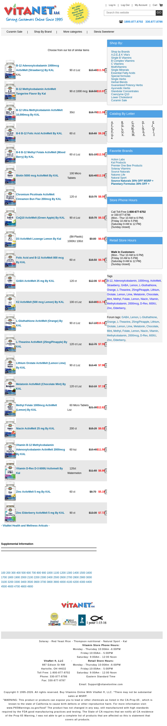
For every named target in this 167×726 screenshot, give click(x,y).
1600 (89, 572)
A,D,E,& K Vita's (120, 54)
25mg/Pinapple (140, 321)
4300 (82, 581)
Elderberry (119, 340)
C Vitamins (117, 63)
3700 (43, 581)
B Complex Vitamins (123, 60)
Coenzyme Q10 (120, 94)
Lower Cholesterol (121, 97)
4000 (63, 581)
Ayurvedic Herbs (120, 88)
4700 (17, 586)
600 (29, 572)
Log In (112, 5)
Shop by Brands (121, 51)
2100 (30, 577)
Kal (125, 641)
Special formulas (120, 76)
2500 (56, 577)
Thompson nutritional (87, 641)
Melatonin (139, 326)
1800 (10, 577)
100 (3, 572)
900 (44, 572)
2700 (69, 577)
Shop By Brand (43, 31)
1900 (17, 577)
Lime (129, 326)
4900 (30, 586)
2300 (43, 577)
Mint (109, 330)
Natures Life (118, 174)
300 (13, 572)
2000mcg (133, 335)
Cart (155, 5)
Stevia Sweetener (104, 31)
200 (8, 572)
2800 (76, 577)
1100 (56, 572)
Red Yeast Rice (61, 641)
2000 (24, 577)
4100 (69, 581)
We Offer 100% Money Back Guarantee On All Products (78, 13)
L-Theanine (123, 321)
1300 (69, 572)
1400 (76, 572)
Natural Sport (119, 177)
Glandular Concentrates (125, 91)
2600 (63, 577)
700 (34, 572)
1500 (82, 572)
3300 (17, 581)
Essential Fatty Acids (123, 73)
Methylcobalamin (117, 335)
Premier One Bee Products (126, 165)
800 (39, 572)
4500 (4, 586)
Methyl (117, 330)
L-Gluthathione (148, 317)
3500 (30, 581)
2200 (37, 577)
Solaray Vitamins (121, 168)
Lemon (134, 317)
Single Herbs (118, 79)
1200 (63, 572)
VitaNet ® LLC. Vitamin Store (78, 604)
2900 (82, 577)
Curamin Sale (14, 31)
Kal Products (118, 162)
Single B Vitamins (121, 57)
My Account (141, 5)
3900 (56, 581)
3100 (4, 581)
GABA (125, 317)
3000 (89, 577)
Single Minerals (120, 69)
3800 (50, 581)
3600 (37, 581)
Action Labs (118, 159)
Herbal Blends (119, 82)
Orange (111, 321)
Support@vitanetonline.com (105, 684)
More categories (72, 31)
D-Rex (144, 335)
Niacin (144, 330)
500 (24, 572)
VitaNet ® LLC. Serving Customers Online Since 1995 (33, 13)
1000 (50, 572)
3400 (24, 581)
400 (18, 572)
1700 (4, 577)
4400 (89, 581)
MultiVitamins (119, 66)
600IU (152, 335)
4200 (76, 581)
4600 (10, 586)
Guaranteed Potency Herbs (127, 85)
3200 (10, 581)
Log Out (125, 5)
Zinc (109, 340)
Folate (126, 330)
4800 (24, 586)
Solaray (43, 641)
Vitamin (153, 330)
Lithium (155, 321)
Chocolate (152, 326)
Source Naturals (120, 171)
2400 (50, 577)
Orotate (111, 326)
